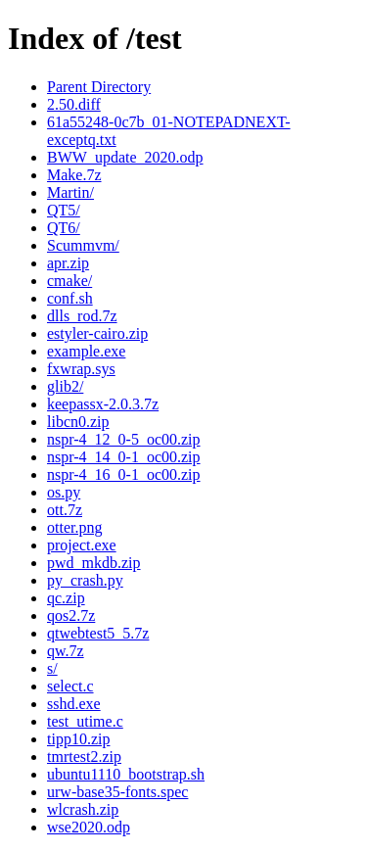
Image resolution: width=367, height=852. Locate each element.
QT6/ (63, 227)
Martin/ (70, 192)
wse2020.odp (88, 827)
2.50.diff (74, 104)
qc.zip (66, 598)
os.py (63, 492)
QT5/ (63, 210)
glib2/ (65, 386)
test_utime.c (85, 721)
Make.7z (74, 174)
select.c (70, 686)
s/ (52, 668)
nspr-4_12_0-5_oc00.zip (124, 439)
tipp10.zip (78, 739)
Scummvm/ (83, 245)
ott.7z (64, 509)
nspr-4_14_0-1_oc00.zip (124, 457)
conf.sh (70, 298)
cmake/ (69, 280)
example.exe (86, 351)
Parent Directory (99, 86)
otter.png (74, 527)
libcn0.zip (78, 421)
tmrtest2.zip (84, 756)
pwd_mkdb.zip (94, 562)
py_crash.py (85, 580)
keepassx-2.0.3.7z (103, 404)
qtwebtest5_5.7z (98, 633)
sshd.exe (74, 703)
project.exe (81, 545)
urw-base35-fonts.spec (117, 791)
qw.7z (65, 650)
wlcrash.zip (82, 809)
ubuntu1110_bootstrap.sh (126, 774)
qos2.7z (71, 615)
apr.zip (68, 263)
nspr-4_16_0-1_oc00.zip (124, 474)
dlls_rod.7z (82, 316)
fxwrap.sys (81, 368)
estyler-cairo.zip (97, 333)
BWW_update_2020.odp (125, 157)
